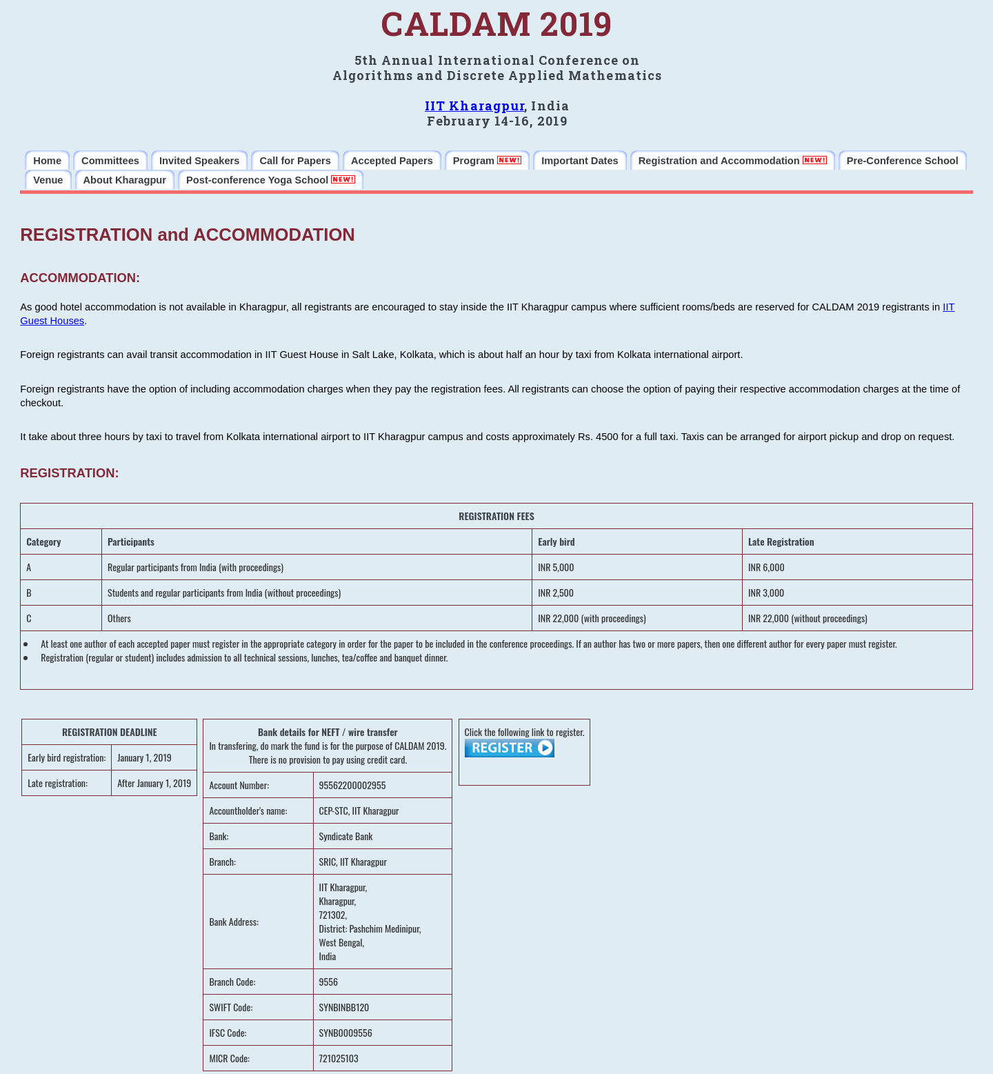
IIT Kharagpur (474, 105)
